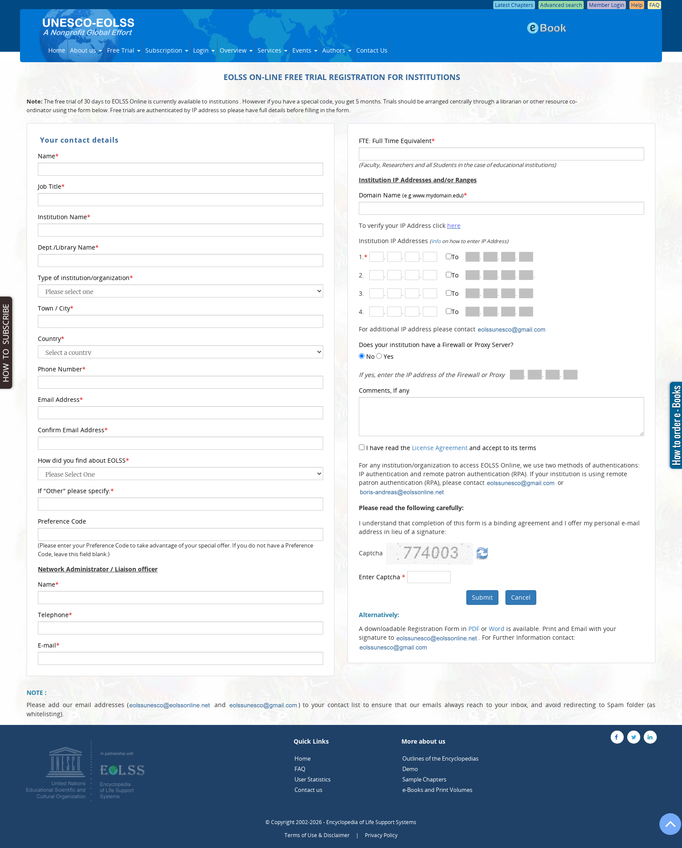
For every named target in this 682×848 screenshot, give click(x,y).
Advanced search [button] (561, 5)
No (369, 356)
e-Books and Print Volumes (437, 790)
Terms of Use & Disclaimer (317, 835)
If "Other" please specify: (76, 491)
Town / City (56, 308)
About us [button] (86, 50)
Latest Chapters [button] (514, 5)
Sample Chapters (424, 779)
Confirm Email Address (73, 430)
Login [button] (204, 50)
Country (51, 338)
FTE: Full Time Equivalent (397, 141)
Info (436, 240)
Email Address (60, 399)
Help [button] (636, 5)
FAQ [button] (654, 5)
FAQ (299, 769)
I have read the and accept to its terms (450, 448)
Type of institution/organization (85, 278)
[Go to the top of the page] (666, 828)
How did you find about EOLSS (83, 460)
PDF (473, 628)
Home (56, 50)
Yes (388, 356)
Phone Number (62, 369)
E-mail (49, 645)
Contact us (308, 790)
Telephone (55, 615)
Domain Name (413, 195)
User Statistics (312, 779)
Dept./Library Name (68, 247)
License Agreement (440, 448)
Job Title (51, 186)
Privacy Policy (381, 835)
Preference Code (62, 521)
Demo (410, 769)
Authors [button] (336, 50)
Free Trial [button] (123, 50)
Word (497, 628)
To (454, 257)
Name (48, 156)
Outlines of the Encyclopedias (440, 758)
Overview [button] (236, 50)
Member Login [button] (606, 5)
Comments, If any (384, 390)
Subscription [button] (166, 50)
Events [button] (305, 50)
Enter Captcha (382, 577)
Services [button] (272, 50)
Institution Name (64, 217)
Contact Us (372, 50)
